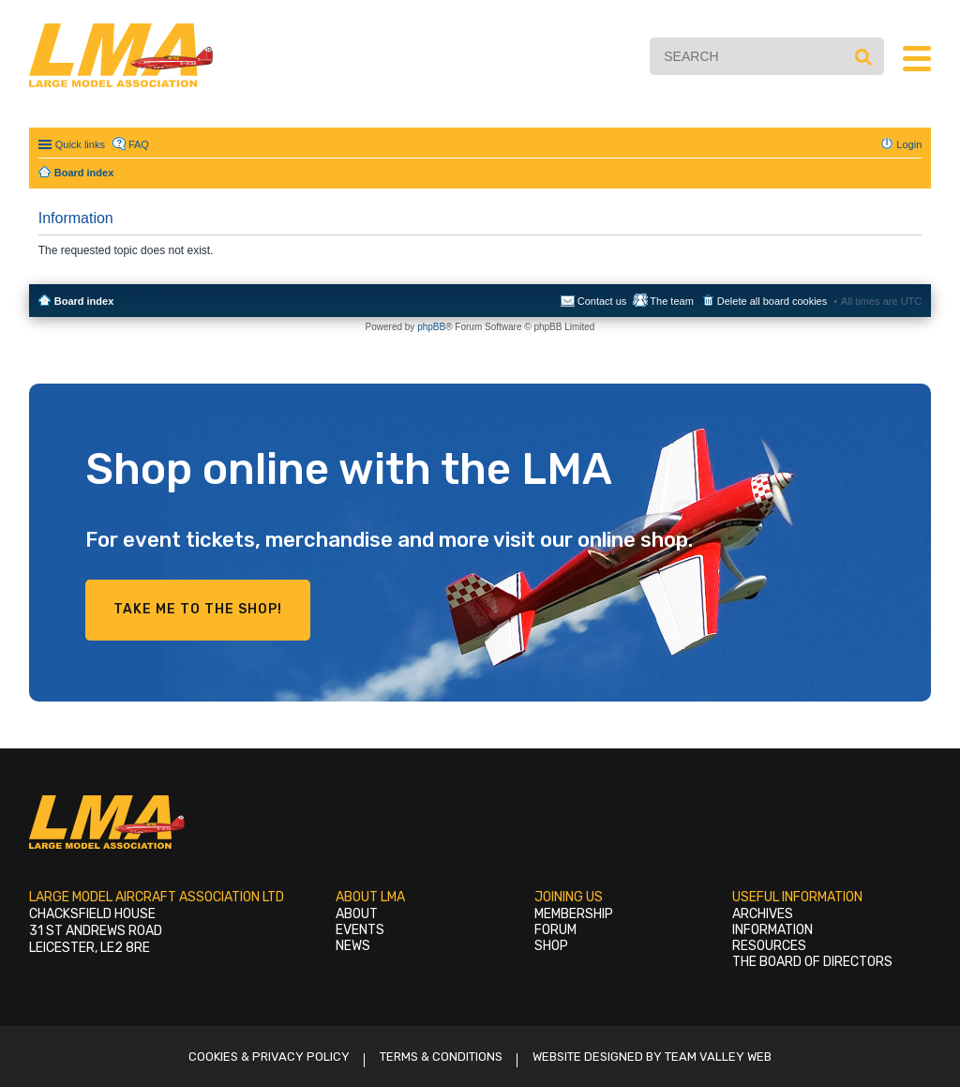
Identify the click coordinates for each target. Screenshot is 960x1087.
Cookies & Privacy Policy (269, 1056)
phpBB (431, 327)
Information (772, 930)
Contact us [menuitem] (602, 301)
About (357, 914)
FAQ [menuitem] (138, 144)
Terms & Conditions (441, 1056)
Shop (551, 946)
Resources (769, 946)
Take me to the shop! (197, 609)
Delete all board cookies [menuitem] (772, 301)
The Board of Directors (812, 962)
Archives (762, 914)
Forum (555, 930)
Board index (84, 301)
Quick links (80, 144)
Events (360, 930)
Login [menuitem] (909, 144)
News (353, 946)
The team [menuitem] (671, 301)
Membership (573, 914)
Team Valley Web (718, 1056)
